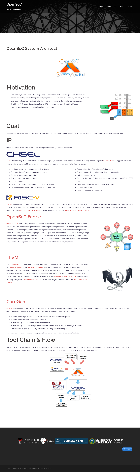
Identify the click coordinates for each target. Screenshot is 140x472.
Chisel (8, 161)
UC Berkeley (107, 161)
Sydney (40, 468)
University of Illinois (35, 267)
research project (16, 267)
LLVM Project (15, 264)
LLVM (12, 257)
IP (115, 6)
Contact (129, 6)
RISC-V (9, 204)
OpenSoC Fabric (24, 216)
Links (121, 6)
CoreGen (16, 301)
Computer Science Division (29, 210)
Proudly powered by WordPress (18, 468)
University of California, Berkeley (76, 210)
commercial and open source (65, 276)
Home (102, 6)
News (109, 6)
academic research (31, 279)
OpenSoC (14, 4)
